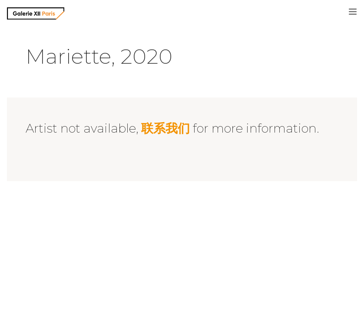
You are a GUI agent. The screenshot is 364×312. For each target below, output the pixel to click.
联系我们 (165, 128)
